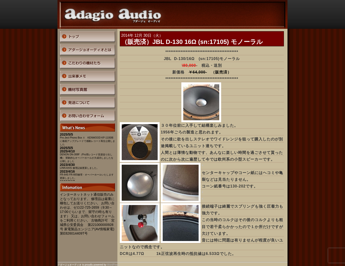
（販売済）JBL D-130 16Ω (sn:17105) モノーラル (192, 41)
